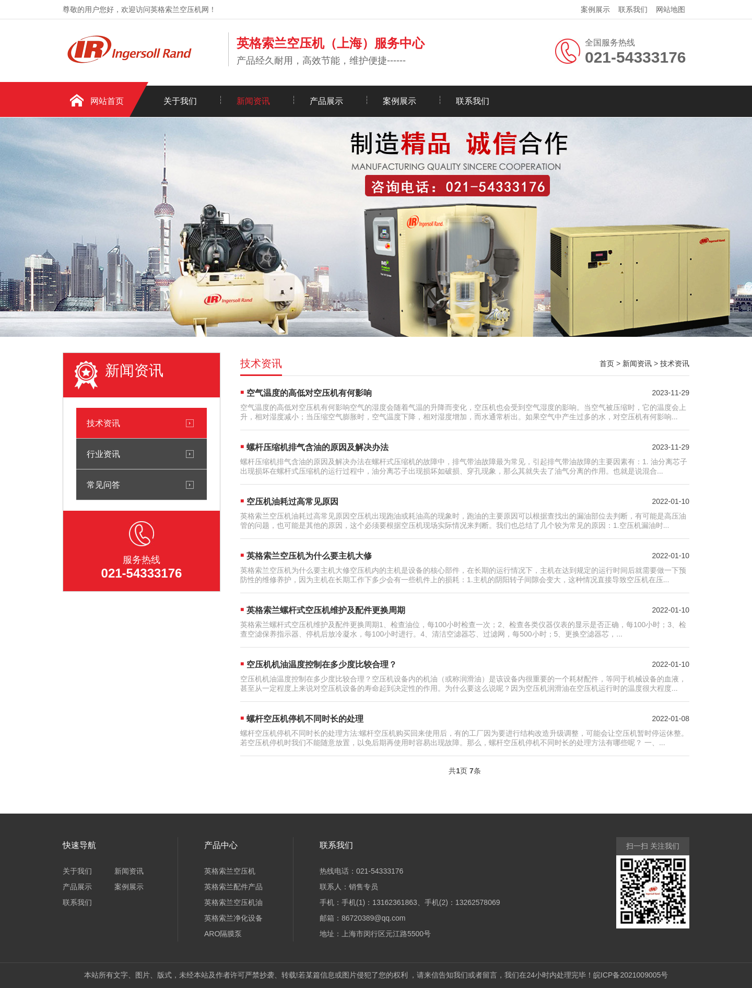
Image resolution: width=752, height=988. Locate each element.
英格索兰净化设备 (233, 918)
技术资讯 (103, 423)
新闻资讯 (253, 101)
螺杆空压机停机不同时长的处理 (304, 718)
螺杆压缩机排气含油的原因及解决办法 (317, 447)
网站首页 (107, 101)
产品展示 (326, 101)
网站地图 (670, 9)
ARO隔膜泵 (223, 934)
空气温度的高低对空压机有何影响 (309, 393)
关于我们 (180, 101)
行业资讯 (103, 453)
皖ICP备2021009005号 (630, 975)
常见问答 (103, 484)
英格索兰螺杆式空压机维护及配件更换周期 (325, 610)
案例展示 (595, 9)
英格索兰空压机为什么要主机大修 (309, 555)
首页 (607, 363)
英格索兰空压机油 (233, 902)
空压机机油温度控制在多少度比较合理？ (321, 664)
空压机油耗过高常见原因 (292, 501)
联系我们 (633, 9)
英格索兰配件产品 (233, 887)
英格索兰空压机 (229, 871)
